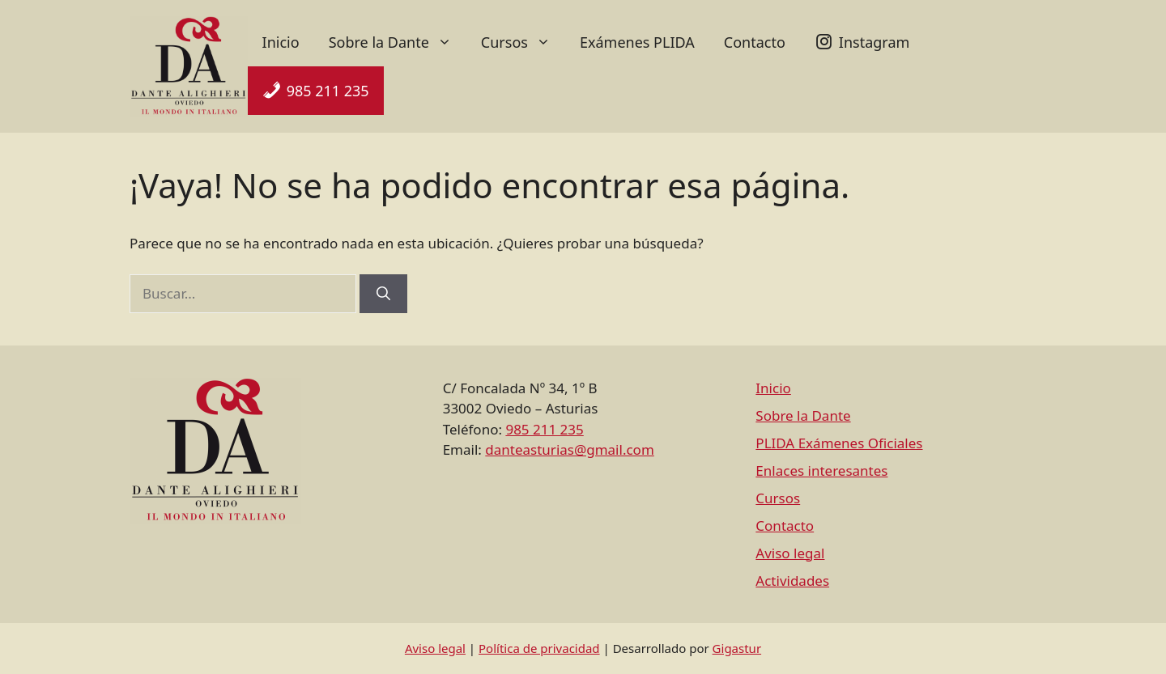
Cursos (523, 42)
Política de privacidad (539, 648)
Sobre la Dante (397, 42)
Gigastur (737, 648)
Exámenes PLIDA (637, 42)
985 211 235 (328, 90)
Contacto (754, 42)
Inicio (281, 42)
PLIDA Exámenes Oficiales (838, 443)
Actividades (792, 580)
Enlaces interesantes (821, 470)
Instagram (874, 42)
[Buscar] (383, 293)
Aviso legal (789, 553)
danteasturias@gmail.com (569, 449)
